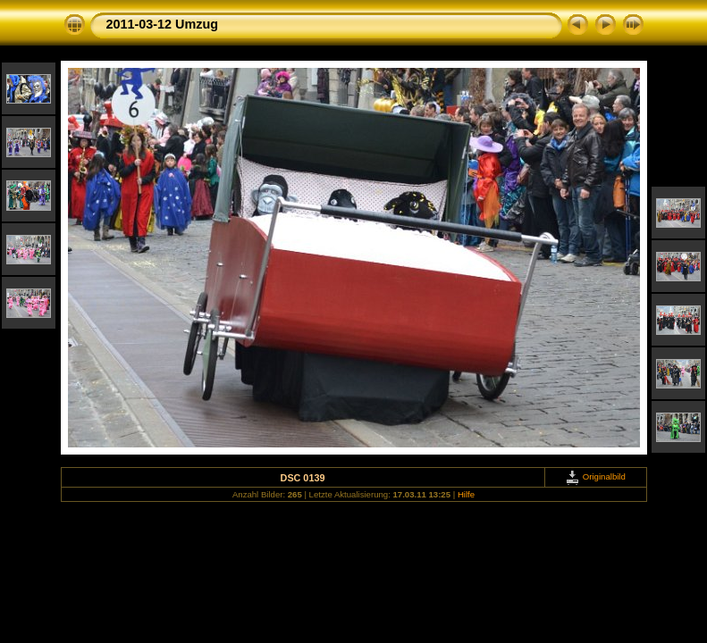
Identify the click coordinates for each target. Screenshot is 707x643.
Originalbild (595, 476)
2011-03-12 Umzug (162, 24)
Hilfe (466, 494)
